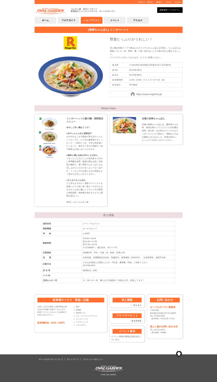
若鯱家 (78, 310)
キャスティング (82, 319)
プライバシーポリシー (92, 359)
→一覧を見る (135, 305)
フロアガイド (68, 20)
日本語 (140, 2)
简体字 (150, 2)
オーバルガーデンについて (51, 359)
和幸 (77, 307)
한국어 (168, 2)
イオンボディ (81, 325)
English (178, 2)
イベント (114, 20)
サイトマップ (73, 359)
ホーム (45, 20)
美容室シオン (81, 313)
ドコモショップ (82, 322)
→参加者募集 (135, 321)
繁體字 (159, 2)
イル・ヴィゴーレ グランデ (86, 316)
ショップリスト (92, 20)
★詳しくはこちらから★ (77, 202)
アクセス (137, 20)
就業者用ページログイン (169, 10)
